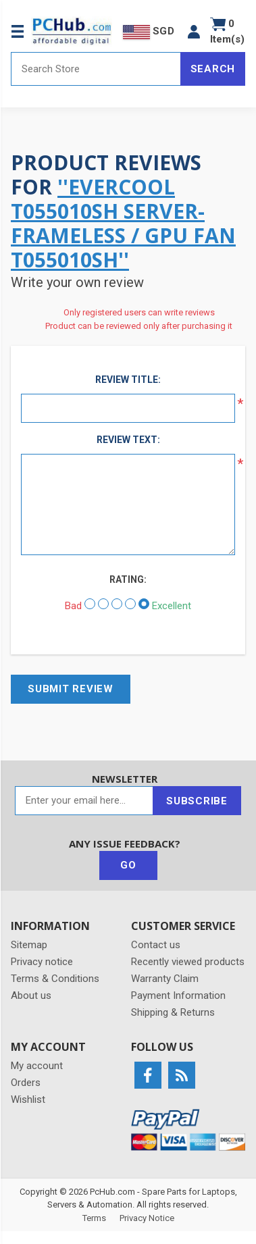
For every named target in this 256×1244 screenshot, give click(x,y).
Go (128, 865)
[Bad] (89, 603)
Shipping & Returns (173, 1012)
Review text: (128, 439)
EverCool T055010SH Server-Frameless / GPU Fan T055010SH (123, 223)
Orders (26, 1083)
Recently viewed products (188, 962)
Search (213, 69)
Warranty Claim (165, 979)
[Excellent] (143, 603)
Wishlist (28, 1099)
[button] (194, 31)
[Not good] (103, 603)
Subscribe (197, 801)
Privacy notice (42, 962)
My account (37, 1066)
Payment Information (178, 995)
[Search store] (96, 69)
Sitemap (29, 945)
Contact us (155, 945)
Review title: (128, 379)
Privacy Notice (147, 1218)
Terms (94, 1218)
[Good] (130, 603)
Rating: (128, 579)
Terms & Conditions (55, 979)
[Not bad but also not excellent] (116, 603)
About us (31, 995)
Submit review (70, 689)
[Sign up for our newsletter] (84, 800)
